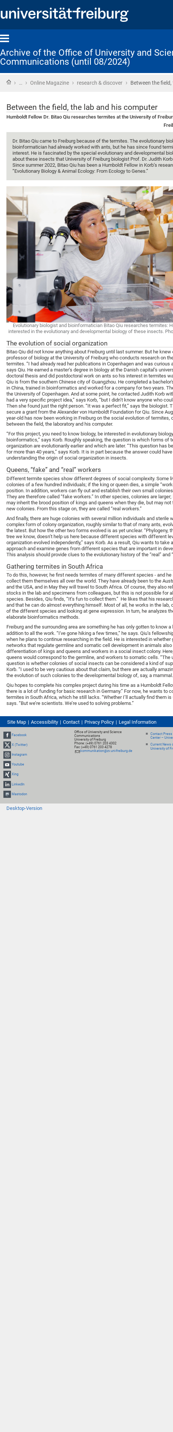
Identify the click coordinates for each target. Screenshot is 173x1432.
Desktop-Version (24, 808)
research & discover (99, 83)
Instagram (19, 754)
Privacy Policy (99, 722)
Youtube (18, 764)
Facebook (19, 735)
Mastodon (19, 794)
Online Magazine (49, 83)
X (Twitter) (20, 745)
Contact (71, 722)
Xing (15, 774)
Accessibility (44, 722)
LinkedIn (18, 784)
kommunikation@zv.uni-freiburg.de (106, 751)
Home (8, 82)
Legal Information (137, 722)
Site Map (16, 722)
